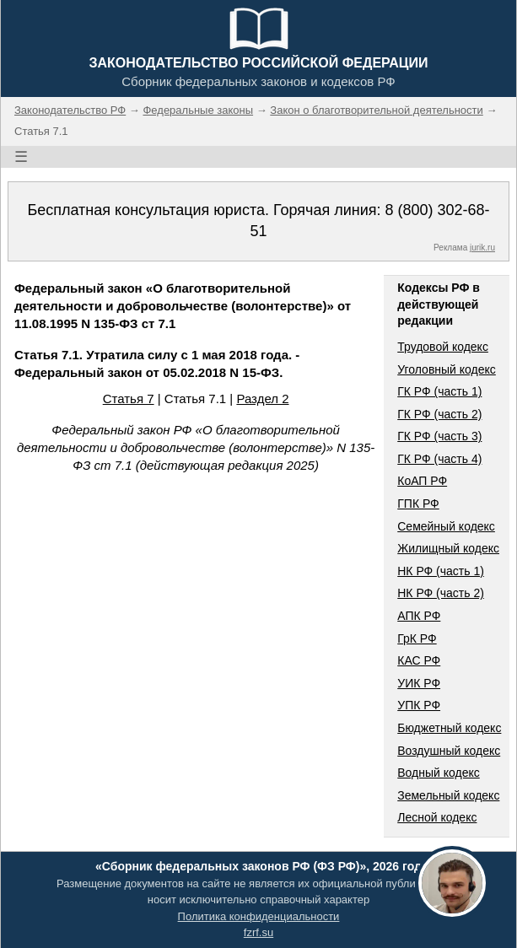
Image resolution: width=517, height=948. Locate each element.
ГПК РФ (418, 503)
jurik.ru (482, 247)
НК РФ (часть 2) (440, 593)
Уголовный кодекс (446, 369)
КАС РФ (418, 660)
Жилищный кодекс (448, 548)
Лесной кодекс (437, 817)
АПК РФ (418, 615)
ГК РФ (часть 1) (439, 391)
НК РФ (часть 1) (440, 571)
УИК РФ (418, 683)
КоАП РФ (422, 480)
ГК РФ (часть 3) (439, 436)
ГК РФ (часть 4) (439, 459)
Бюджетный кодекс (449, 728)
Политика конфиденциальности (259, 916)
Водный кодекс (438, 772)
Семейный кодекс (446, 526)
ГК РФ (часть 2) (439, 414)
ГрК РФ (416, 638)
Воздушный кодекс (448, 750)
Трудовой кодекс (442, 346)
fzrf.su (258, 932)
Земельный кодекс (448, 795)
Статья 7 (128, 398)
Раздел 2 (262, 398)
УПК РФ (418, 705)
